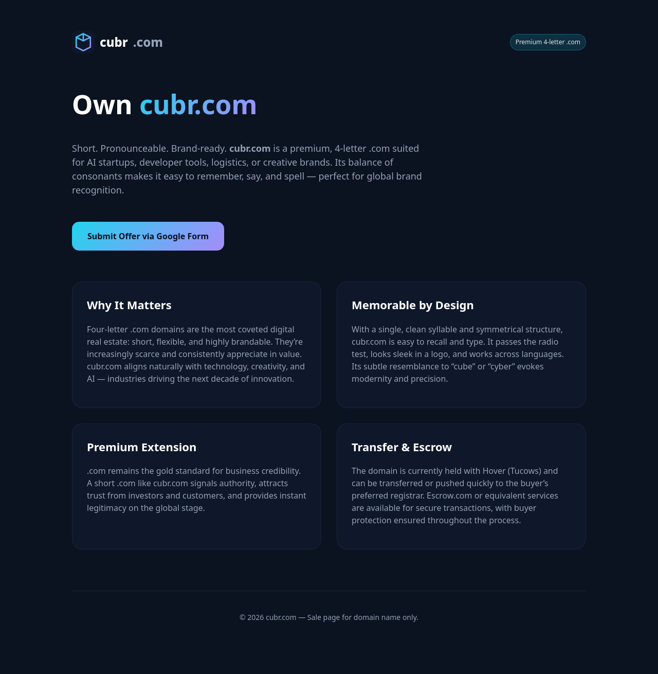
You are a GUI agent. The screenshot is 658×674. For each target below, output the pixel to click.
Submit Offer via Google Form (148, 236)
